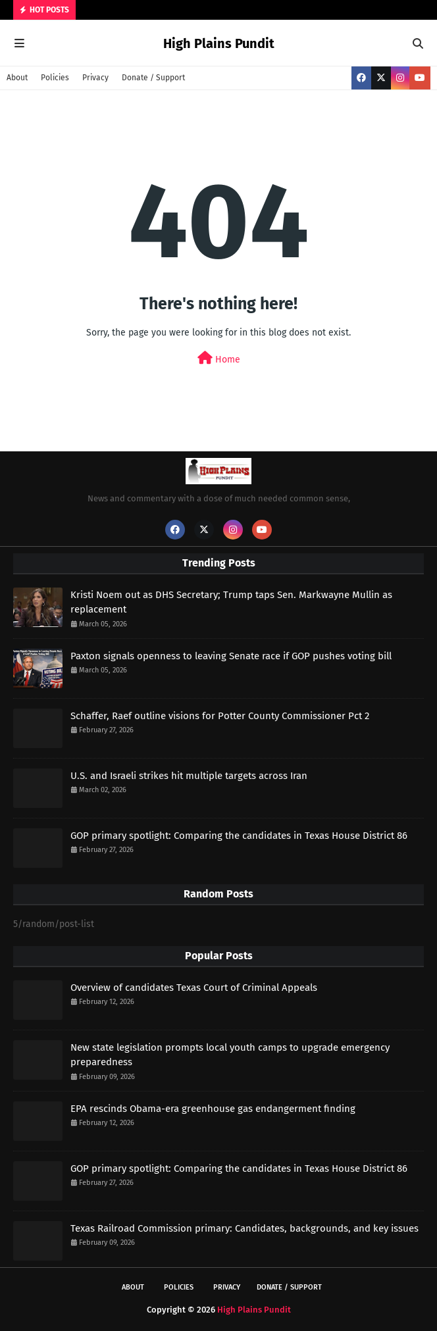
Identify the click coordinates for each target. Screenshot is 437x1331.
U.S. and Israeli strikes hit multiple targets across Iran (188, 776)
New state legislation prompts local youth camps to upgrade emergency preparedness (230, 1055)
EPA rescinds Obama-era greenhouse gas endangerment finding (212, 1109)
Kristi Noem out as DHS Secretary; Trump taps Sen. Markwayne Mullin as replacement (231, 602)
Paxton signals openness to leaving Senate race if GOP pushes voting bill (231, 656)
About (17, 77)
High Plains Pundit (218, 43)
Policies (55, 77)
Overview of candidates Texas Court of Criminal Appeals (193, 987)
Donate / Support (153, 77)
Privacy (95, 77)
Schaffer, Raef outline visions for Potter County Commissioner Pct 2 (219, 716)
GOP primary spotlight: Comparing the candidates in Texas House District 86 (238, 835)
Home (218, 358)
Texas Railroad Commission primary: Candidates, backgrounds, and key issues (244, 1228)
